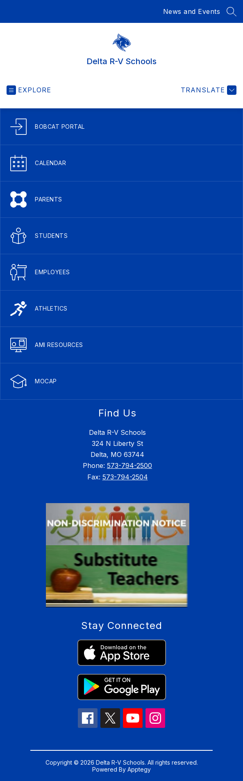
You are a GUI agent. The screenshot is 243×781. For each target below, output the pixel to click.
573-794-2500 (129, 465)
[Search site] (231, 11)
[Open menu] (29, 90)
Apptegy (139, 769)
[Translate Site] (207, 90)
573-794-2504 (125, 477)
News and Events (191, 11)
